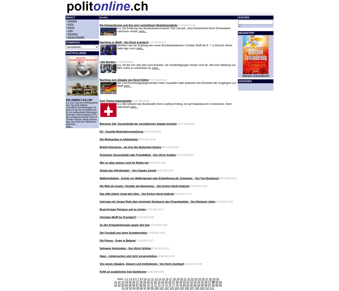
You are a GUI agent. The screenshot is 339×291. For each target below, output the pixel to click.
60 (220, 282)
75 (166, 285)
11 (148, 279)
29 (214, 279)
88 (213, 285)
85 (202, 285)
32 (119, 282)
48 (177, 282)
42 (155, 282)
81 (188, 285)
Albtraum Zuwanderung (255, 75)
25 (199, 279)
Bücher (71, 27)
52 (191, 282)
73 (159, 285)
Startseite (72, 21)
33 (123, 282)
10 (145, 279)
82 (191, 285)
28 (210, 279)
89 (216, 285)
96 (141, 288)
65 (130, 285)
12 (152, 279)
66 (133, 285)
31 (115, 282)
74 (162, 285)
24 (196, 279)
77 (173, 285)
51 (188, 282)
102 (167, 288)
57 (209, 282)
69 (144, 285)
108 (197, 288)
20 (181, 279)
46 (169, 282)
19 (177, 279)
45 (166, 282)
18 (174, 279)
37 (137, 282)
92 (126, 288)
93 (130, 288)
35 (130, 282)
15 (163, 279)
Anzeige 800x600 (76, 37)
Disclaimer (73, 34)
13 (156, 279)
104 (176, 288)
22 (188, 279)
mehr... (69, 126)
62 (119, 285)
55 (202, 282)
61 (115, 285)
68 (140, 285)
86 (206, 285)
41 (151, 282)
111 (212, 288)
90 (220, 285)
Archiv (71, 24)
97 (145, 288)
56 (206, 282)
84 (198, 285)
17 (170, 279)
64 (126, 285)
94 (134, 288)
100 (156, 288)
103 (172, 288)
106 (187, 288)
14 (159, 279)
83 (195, 285)
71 (151, 285)
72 (155, 285)
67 (137, 285)
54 (198, 282)
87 (209, 285)
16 (167, 279)
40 (148, 282)
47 (173, 282)
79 (180, 285)
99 (152, 288)
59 (216, 282)
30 (217, 279)
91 (123, 288)
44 (162, 282)
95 (137, 288)
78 (177, 285)
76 (169, 285)
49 (180, 282)
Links (70, 31)
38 (140, 282)
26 (203, 279)
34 (126, 282)
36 (133, 282)
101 (161, 288)
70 (148, 285)
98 (148, 288)
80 (184, 285)
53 (195, 282)
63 (123, 285)
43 (159, 282)
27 (206, 279)
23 (192, 279)
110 (207, 288)
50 (184, 282)
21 (185, 279)
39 (144, 282)
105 (182, 288)
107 (192, 288)
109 (202, 288)
